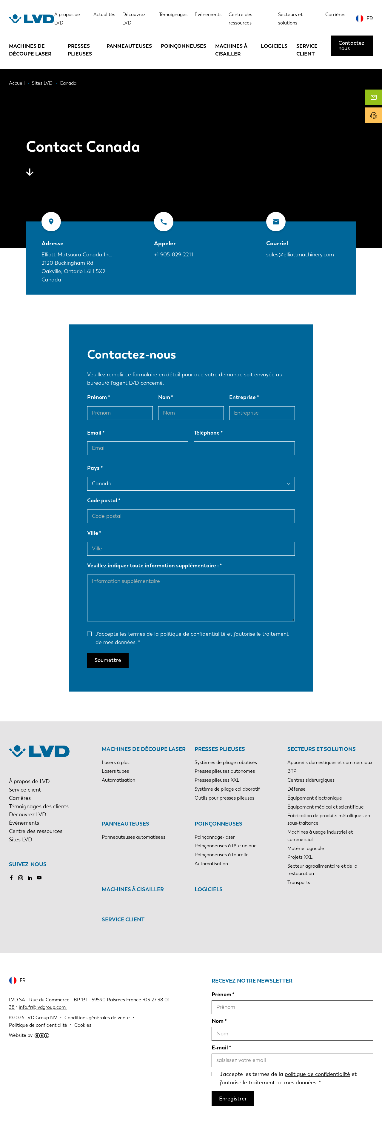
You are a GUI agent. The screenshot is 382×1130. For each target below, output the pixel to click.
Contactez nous (351, 46)
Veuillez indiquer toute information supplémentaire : (153, 565)
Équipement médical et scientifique (325, 807)
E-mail (220, 1047)
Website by (29, 1035)
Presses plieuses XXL (217, 780)
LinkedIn (29, 877)
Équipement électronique (314, 798)
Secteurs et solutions (321, 749)
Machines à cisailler (231, 50)
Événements (208, 14)
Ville (92, 533)
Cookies (82, 1025)
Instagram (20, 877)
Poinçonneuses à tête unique (226, 846)
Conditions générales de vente (97, 1017)
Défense (296, 789)
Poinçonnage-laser (215, 837)
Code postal (102, 500)
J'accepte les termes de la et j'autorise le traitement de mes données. (192, 638)
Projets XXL (299, 857)
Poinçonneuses (183, 46)
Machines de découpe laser (30, 50)
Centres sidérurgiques (311, 780)
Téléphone (207, 432)
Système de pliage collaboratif (227, 789)
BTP (291, 771)
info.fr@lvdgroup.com (43, 1007)
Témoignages (173, 14)
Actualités (104, 14)
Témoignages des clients (39, 806)
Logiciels (274, 46)
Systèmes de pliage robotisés (226, 762)
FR (369, 18)
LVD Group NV (41, 1017)
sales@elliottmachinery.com (300, 254)
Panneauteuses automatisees (133, 837)
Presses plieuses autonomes (225, 771)
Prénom (97, 397)
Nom (164, 397)
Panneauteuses (129, 46)
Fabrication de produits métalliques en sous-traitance (328, 819)
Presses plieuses (80, 50)
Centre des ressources (35, 831)
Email (94, 432)
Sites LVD (20, 839)
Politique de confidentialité (38, 1025)
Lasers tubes (115, 771)
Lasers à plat (115, 762)
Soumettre (108, 660)
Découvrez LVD (27, 814)
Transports (298, 882)
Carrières (335, 14)
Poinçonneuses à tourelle (222, 854)
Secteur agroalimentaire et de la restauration (322, 869)
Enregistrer (233, 1098)
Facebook (11, 877)
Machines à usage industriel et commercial (320, 835)
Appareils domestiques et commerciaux (329, 762)
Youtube (39, 877)
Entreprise (242, 397)
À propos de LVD (29, 781)
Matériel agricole (305, 848)
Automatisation (118, 780)
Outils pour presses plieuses (224, 798)
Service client (307, 50)
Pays (93, 468)
